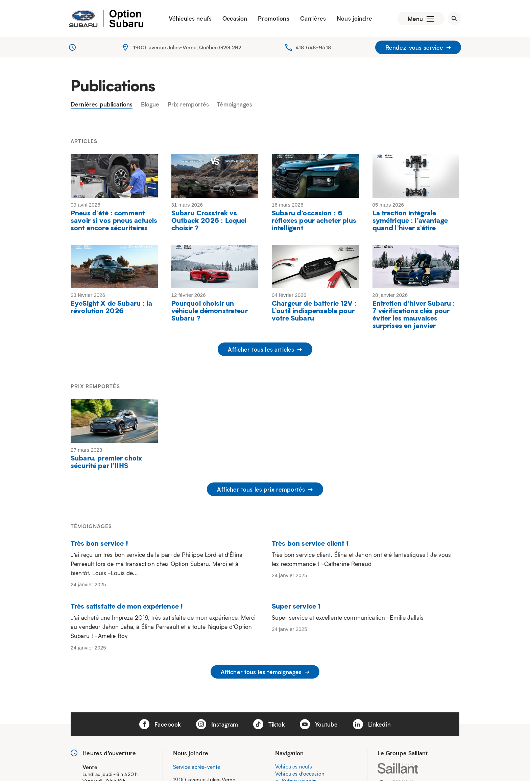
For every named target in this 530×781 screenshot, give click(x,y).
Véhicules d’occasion (299, 774)
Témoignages (234, 104)
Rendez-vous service (418, 47)
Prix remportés (188, 104)
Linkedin (372, 724)
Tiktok (269, 724)
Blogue (150, 104)
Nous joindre (354, 19)
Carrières (313, 19)
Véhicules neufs (190, 19)
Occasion (234, 19)
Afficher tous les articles (265, 349)
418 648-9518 (313, 47)
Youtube (319, 724)
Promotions (273, 19)
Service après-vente (196, 767)
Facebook (160, 724)
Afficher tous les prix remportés (265, 489)
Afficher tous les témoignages (265, 672)
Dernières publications (101, 104)
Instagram (217, 724)
